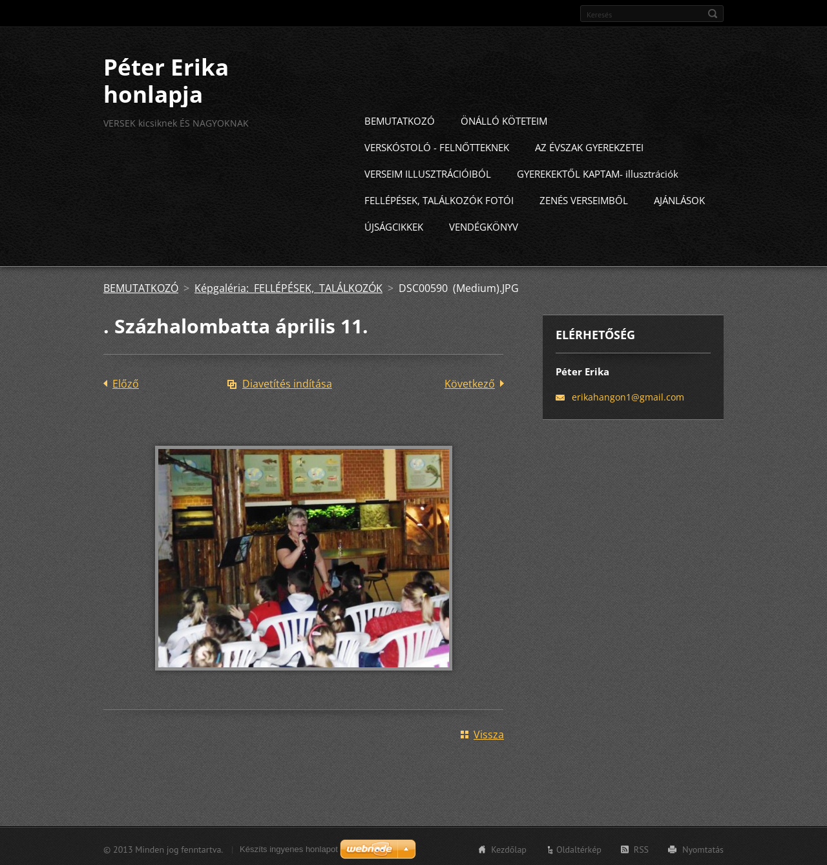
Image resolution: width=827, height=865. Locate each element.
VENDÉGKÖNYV (483, 224)
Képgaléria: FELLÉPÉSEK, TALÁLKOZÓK (288, 286)
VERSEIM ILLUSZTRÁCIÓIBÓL (427, 171)
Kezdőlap (509, 847)
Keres (713, 13)
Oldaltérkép (579, 847)
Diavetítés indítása (287, 382)
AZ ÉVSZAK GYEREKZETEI (589, 145)
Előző (125, 382)
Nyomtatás (703, 847)
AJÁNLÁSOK (679, 198)
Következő (470, 382)
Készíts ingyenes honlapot (289, 847)
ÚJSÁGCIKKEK (393, 224)
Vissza (489, 732)
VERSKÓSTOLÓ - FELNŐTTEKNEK (436, 145)
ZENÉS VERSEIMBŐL (583, 198)
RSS (641, 847)
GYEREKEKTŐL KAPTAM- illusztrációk (597, 171)
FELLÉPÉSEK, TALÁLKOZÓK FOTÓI (439, 198)
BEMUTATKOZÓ (399, 118)
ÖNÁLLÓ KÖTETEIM (504, 118)
